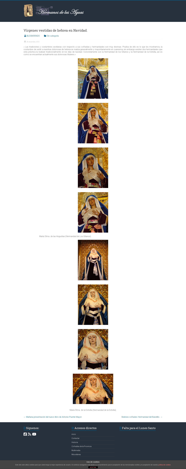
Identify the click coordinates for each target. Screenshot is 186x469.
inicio (74, 434)
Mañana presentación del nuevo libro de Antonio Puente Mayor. (53, 417)
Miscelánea (76, 454)
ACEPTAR (93, 467)
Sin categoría (53, 36)
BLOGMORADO (33, 36)
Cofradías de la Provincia (81, 446)
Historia (75, 442)
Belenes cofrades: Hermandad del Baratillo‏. (142, 417)
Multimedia (76, 450)
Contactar (75, 438)
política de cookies (164, 465)
